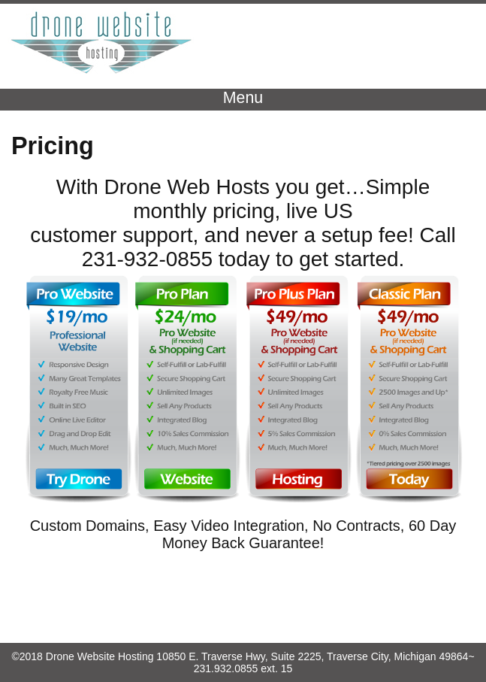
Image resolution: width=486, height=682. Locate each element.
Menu (243, 98)
